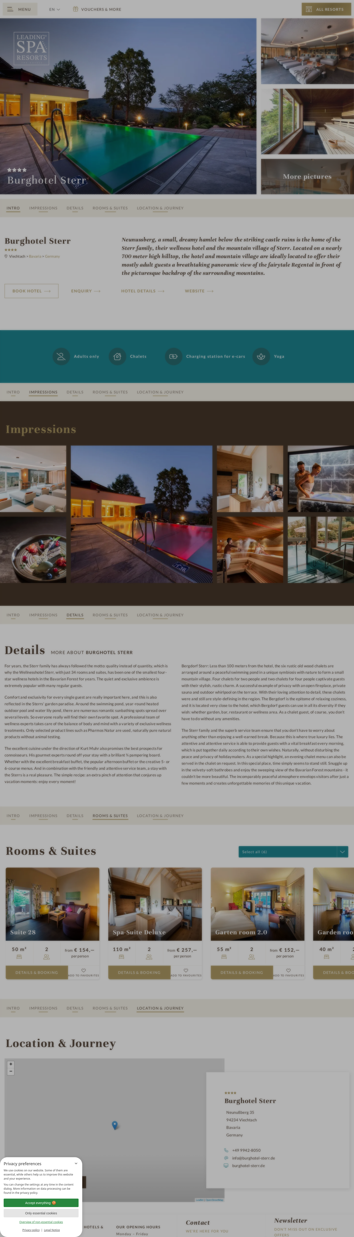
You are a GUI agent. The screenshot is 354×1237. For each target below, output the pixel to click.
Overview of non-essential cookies (41, 1222)
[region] (41, 1181)
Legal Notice (52, 1230)
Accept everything (41, 1203)
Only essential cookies (41, 1213)
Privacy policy (31, 1230)
